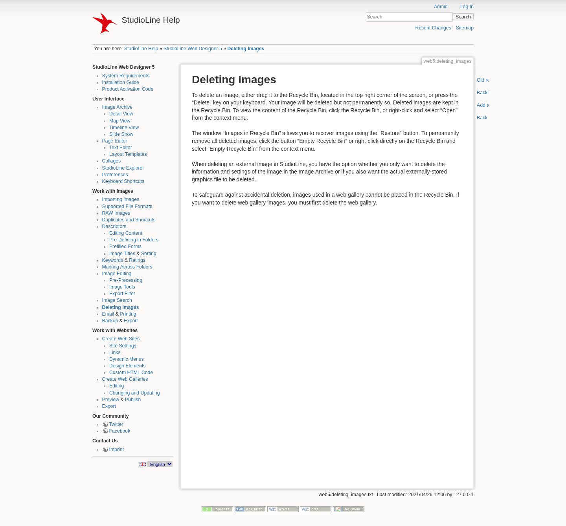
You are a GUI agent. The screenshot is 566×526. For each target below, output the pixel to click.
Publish (133, 399)
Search (463, 17)
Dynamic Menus (126, 359)
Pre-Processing (125, 280)
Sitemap (465, 28)
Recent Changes (433, 28)
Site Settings (122, 346)
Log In (467, 6)
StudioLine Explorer (123, 168)
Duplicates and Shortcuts (129, 220)
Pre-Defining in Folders (133, 240)
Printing (128, 314)
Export (131, 320)
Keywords (112, 260)
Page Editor (114, 141)
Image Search (117, 300)
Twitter (116, 424)
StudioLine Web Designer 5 (193, 48)
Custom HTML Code (131, 372)
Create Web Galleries (125, 379)
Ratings (137, 260)
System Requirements (126, 76)
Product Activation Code (128, 89)
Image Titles (122, 253)
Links (115, 352)
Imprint (116, 449)
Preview (110, 399)
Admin (441, 6)
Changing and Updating (134, 393)
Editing (116, 386)
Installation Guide (121, 82)
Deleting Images (245, 48)
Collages (111, 161)
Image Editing (117, 273)
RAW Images (116, 213)
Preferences (115, 174)
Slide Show (121, 134)
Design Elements (127, 366)
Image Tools (122, 287)
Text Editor (120, 147)
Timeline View (124, 127)
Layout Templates (128, 154)
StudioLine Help (141, 48)
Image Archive (117, 107)
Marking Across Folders (127, 267)
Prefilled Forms (125, 246)
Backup (110, 320)
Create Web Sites (121, 339)
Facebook (119, 431)
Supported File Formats (127, 206)
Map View (119, 121)
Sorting (148, 253)
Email (108, 314)
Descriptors (114, 226)
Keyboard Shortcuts (123, 181)
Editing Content (125, 233)
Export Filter (122, 293)
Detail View (121, 114)
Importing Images (121, 199)
